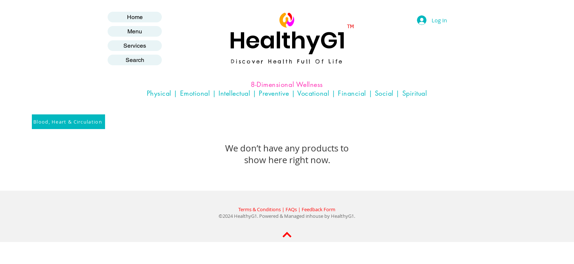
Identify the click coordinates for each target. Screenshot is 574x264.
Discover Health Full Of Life (287, 61)
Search (135, 59)
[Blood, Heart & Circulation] (68, 121)
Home (135, 17)
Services (134, 45)
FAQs (291, 209)
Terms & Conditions (259, 209)
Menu (134, 31)
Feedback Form (318, 209)
